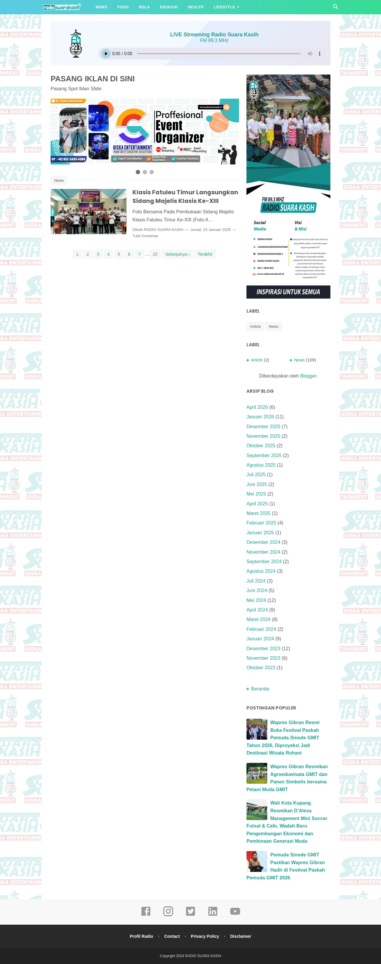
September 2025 (264, 455)
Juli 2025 (256, 474)
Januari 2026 (260, 416)
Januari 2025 (260, 532)
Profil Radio (141, 936)
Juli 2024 (256, 580)
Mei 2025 (256, 493)
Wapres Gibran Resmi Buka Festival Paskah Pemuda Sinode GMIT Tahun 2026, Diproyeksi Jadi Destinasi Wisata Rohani (283, 737)
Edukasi (169, 7)
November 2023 (263, 658)
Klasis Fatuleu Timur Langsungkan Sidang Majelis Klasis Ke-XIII (185, 196)
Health (196, 7)
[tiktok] (190, 915)
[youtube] (235, 915)
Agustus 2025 (261, 465)
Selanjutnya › (177, 254)
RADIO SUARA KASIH (163, 229)
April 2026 (257, 407)
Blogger (308, 375)
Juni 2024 (256, 590)
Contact (171, 936)
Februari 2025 (261, 522)
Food (123, 7)
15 (155, 254)
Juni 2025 (256, 484)
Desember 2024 (263, 542)
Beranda (260, 688)
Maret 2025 (258, 513)
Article (255, 326)
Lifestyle (224, 7)
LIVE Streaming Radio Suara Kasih (214, 35)
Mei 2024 (256, 600)
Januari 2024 (260, 638)
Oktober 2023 (260, 667)
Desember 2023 (263, 648)
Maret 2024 (258, 619)
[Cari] (335, 8)
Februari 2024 (261, 629)
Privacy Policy (205, 936)
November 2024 (263, 552)
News (101, 7)
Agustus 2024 (261, 571)
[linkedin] (213, 915)
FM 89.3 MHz (214, 40)
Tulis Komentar (145, 236)
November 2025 (263, 436)
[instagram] (168, 915)
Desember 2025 (263, 426)
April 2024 (257, 609)
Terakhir (205, 254)
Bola (144, 7)
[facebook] (146, 915)
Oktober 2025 (260, 445)
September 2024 (264, 561)
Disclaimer (241, 936)
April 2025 (257, 503)
